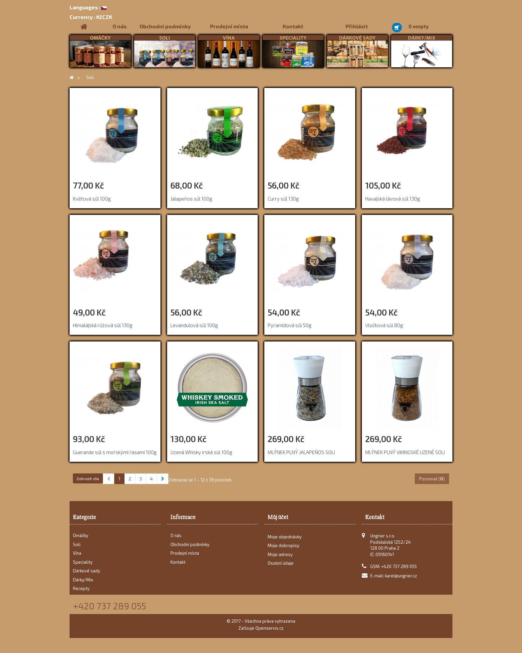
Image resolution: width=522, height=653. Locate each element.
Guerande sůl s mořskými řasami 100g (115, 452)
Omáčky (80, 535)
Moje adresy (280, 556)
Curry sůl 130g (283, 199)
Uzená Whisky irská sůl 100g (201, 452)
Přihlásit (357, 26)
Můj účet (278, 517)
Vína (77, 553)
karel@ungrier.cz (401, 575)
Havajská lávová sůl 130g (392, 199)
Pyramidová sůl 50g (290, 325)
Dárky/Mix (83, 579)
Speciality (83, 562)
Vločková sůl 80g (384, 325)
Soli (77, 544)
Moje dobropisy (283, 547)
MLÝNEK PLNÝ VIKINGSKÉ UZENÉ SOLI (405, 452)
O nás (120, 26)
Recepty (81, 588)
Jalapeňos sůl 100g (191, 199)
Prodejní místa (229, 26)
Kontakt (293, 26)
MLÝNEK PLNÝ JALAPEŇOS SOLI (301, 452)
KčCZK (91, 17)
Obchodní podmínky (165, 26)
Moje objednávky (285, 538)
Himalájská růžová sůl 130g (102, 325)
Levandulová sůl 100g (194, 325)
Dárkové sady (86, 570)
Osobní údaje (281, 565)
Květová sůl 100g (92, 199)
